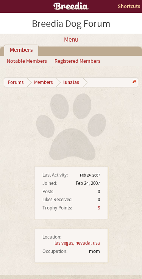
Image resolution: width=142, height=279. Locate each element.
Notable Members (27, 61)
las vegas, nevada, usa (77, 243)
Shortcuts (129, 6)
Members (21, 50)
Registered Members (77, 61)
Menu (71, 40)
